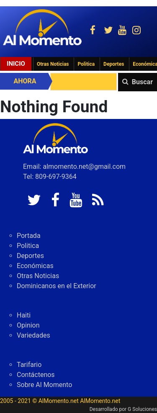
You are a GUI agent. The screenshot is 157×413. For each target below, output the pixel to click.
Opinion (28, 325)
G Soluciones (142, 409)
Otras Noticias (53, 64)
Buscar (142, 82)
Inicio (16, 63)
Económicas (35, 266)
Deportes (113, 64)
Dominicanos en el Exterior (56, 286)
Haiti (24, 315)
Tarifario (29, 365)
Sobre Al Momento (44, 385)
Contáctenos (36, 375)
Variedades (33, 335)
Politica (86, 64)
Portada (29, 236)
